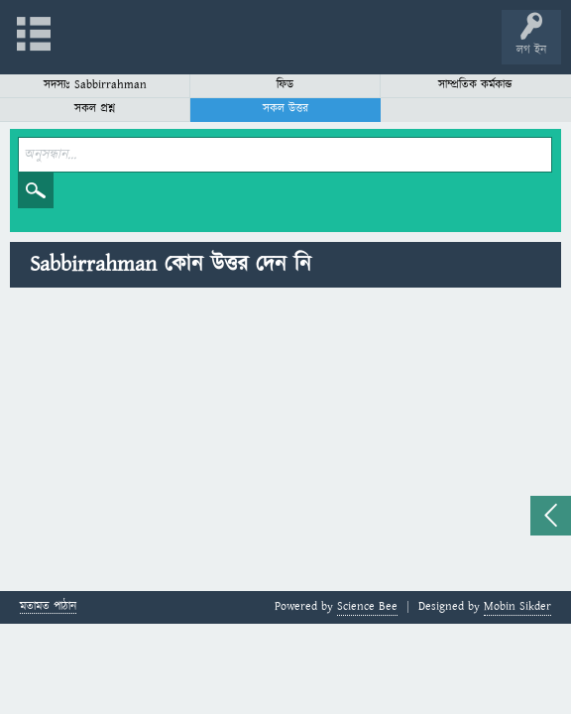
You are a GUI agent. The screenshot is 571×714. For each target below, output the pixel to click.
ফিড (285, 84)
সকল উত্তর (285, 108)
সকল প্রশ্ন (94, 108)
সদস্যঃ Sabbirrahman (95, 84)
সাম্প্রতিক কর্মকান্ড (475, 84)
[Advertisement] (285, 442)
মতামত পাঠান (48, 607)
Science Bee (367, 606)
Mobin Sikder (517, 606)
